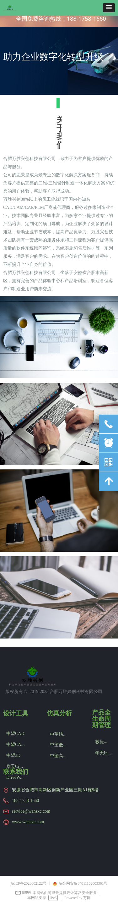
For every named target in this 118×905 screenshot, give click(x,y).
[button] (109, 7)
